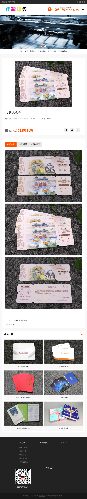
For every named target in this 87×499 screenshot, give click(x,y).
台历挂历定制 (23, 462)
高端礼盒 (23, 451)
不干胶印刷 (23, 458)
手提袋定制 (23, 455)
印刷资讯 (44, 443)
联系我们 (64, 443)
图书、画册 (23, 447)
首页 (43, 34)
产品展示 (50, 34)
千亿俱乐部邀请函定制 (19, 320)
